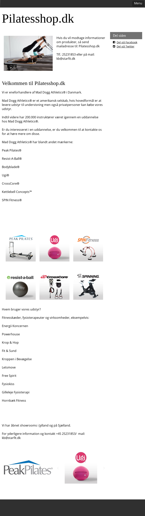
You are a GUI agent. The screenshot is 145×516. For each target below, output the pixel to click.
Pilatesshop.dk (38, 18)
